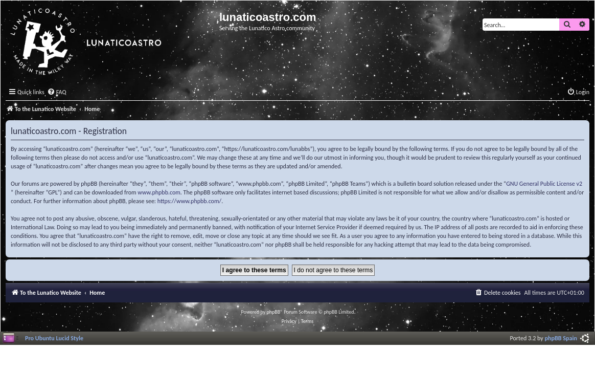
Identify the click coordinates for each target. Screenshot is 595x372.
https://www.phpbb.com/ (189, 201)
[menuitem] (56, 92)
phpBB (274, 312)
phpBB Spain (561, 338)
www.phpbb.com (159, 192)
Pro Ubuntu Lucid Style (54, 338)
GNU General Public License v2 (544, 183)
